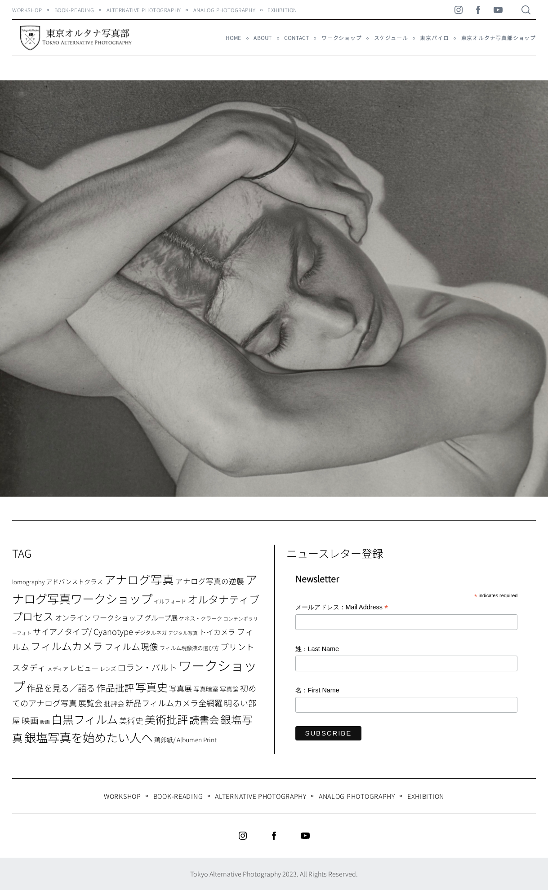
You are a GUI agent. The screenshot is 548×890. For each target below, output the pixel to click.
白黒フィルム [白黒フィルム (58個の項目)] (84, 719)
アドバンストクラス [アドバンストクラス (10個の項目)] (74, 581)
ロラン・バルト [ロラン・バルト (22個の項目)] (147, 667)
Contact (296, 37)
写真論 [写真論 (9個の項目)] (229, 688)
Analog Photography (224, 9)
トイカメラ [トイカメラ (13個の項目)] (217, 631)
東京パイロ (434, 37)
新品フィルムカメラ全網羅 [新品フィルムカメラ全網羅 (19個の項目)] (174, 703)
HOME (233, 37)
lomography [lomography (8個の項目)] (28, 581)
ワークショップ (341, 37)
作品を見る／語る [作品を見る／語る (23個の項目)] (61, 687)
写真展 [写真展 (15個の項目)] (180, 688)
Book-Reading (74, 9)
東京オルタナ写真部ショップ (498, 37)
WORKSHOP (27, 9)
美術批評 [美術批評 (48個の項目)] (166, 719)
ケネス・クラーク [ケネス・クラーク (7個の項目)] (200, 618)
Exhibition (282, 9)
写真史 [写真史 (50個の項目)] (151, 687)
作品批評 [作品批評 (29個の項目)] (115, 687)
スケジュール (391, 37)
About (263, 37)
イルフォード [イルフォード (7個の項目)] (170, 601)
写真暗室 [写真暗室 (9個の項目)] (205, 688)
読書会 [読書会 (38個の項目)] (204, 719)
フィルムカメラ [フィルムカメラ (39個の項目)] (67, 646)
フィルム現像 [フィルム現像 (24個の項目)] (131, 646)
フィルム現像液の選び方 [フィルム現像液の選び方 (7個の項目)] (189, 648)
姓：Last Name (317, 648)
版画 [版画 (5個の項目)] (45, 721)
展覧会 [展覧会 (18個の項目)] (90, 703)
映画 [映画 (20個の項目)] (30, 720)
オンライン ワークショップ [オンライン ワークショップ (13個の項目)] (99, 617)
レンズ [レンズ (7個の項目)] (108, 669)
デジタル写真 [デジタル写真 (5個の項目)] (183, 633)
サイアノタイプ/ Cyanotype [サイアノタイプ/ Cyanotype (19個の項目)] (83, 631)
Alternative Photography (144, 9)
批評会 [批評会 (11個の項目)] (114, 703)
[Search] (526, 10)
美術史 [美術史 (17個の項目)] (131, 720)
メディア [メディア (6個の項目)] (57, 668)
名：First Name (317, 690)
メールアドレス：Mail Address (341, 608)
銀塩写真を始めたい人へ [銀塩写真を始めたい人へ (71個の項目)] (88, 737)
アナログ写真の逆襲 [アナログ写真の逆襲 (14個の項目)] (209, 581)
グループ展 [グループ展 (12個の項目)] (161, 617)
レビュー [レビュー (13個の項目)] (84, 667)
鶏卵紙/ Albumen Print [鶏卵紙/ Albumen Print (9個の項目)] (185, 739)
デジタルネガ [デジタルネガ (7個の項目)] (150, 633)
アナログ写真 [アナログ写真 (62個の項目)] (139, 579)
